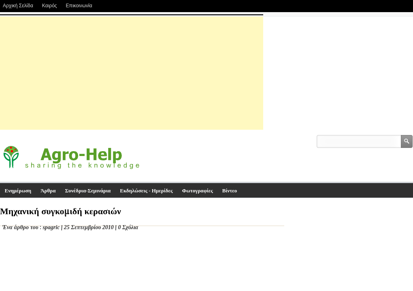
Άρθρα (47, 191)
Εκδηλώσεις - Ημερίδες (146, 191)
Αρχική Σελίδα (18, 5)
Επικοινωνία (79, 5)
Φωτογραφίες (197, 191)
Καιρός (49, 5)
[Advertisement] (131, 73)
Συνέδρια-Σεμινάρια (88, 191)
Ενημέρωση (18, 191)
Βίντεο (229, 191)
